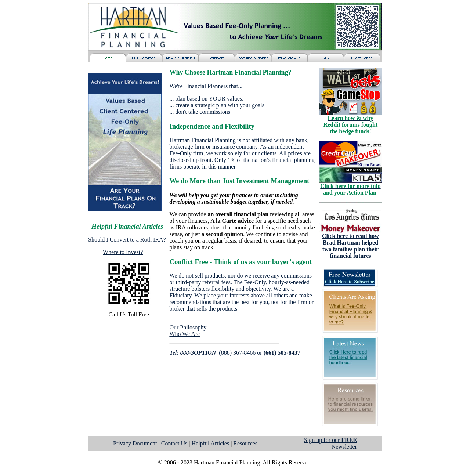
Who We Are (184, 334)
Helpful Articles (210, 443)
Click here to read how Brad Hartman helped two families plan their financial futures (350, 246)
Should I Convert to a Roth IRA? (127, 239)
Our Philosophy (187, 327)
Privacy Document (135, 443)
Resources (245, 443)
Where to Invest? (123, 252)
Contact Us (174, 443)
